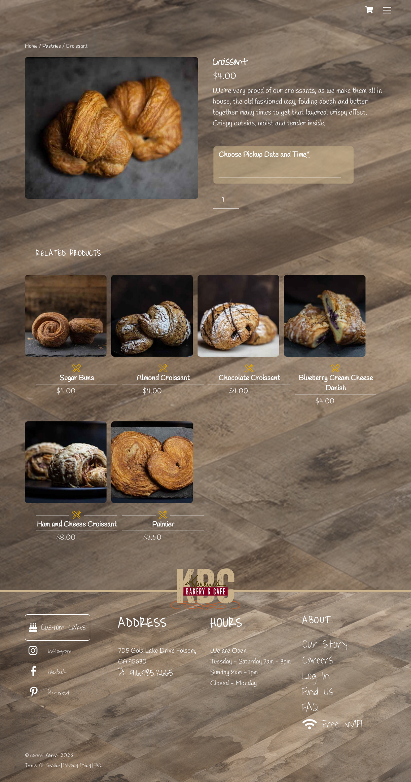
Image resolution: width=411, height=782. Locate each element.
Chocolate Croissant (249, 378)
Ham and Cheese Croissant (77, 524)
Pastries (51, 46)
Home (31, 46)
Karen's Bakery (44, 755)
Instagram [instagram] (48, 651)
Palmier (163, 524)
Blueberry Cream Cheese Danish (336, 383)
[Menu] (387, 9)
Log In (316, 676)
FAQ (310, 707)
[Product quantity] (226, 200)
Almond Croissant (163, 378)
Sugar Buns (77, 378)
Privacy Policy (77, 765)
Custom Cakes (57, 627)
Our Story (324, 644)
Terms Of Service (42, 765)
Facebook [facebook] (45, 672)
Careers (317, 660)
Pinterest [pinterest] (47, 692)
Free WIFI (332, 724)
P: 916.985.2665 (145, 672)
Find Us (317, 691)
